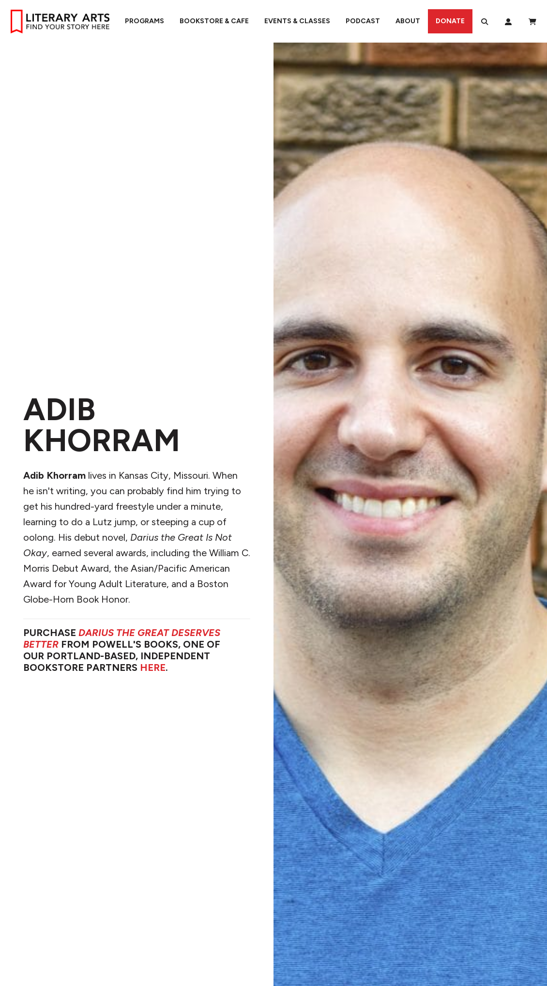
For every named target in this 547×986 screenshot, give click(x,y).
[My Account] (508, 21)
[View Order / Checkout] (532, 21)
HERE (153, 667)
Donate (450, 21)
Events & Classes (297, 21)
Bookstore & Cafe (214, 21)
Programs (144, 21)
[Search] (484, 21)
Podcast (363, 21)
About (407, 21)
